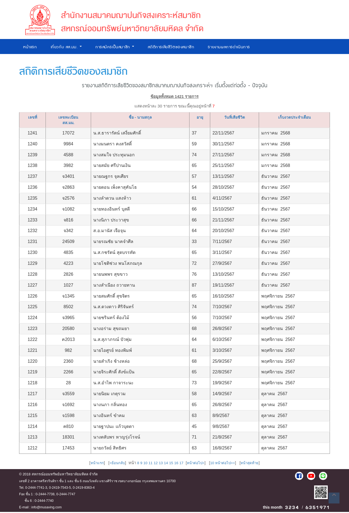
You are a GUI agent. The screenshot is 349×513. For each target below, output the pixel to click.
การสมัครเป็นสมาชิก (114, 47)
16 (175, 464)
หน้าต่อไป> (197, 464)
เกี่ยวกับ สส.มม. (66, 47)
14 (164, 464)
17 (181, 464)
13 (159, 464)
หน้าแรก (30, 47)
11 (147, 464)
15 (170, 464)
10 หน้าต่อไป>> (227, 464)
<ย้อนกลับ (112, 464)
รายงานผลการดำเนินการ (229, 47)
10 (141, 464)
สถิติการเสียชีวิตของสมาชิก (171, 47)
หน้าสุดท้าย (257, 464)
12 (153, 464)
